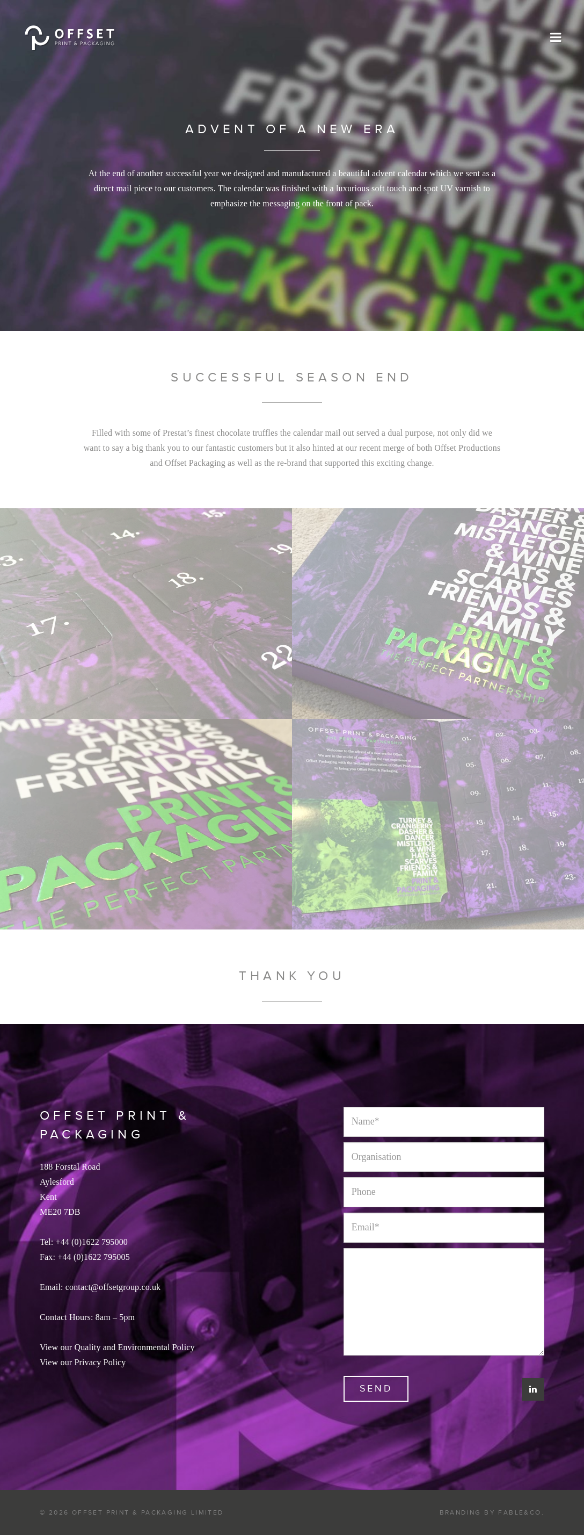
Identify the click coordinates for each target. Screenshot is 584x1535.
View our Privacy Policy (83, 1362)
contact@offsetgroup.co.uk (113, 1287)
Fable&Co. (521, 1512)
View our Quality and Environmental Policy (117, 1347)
